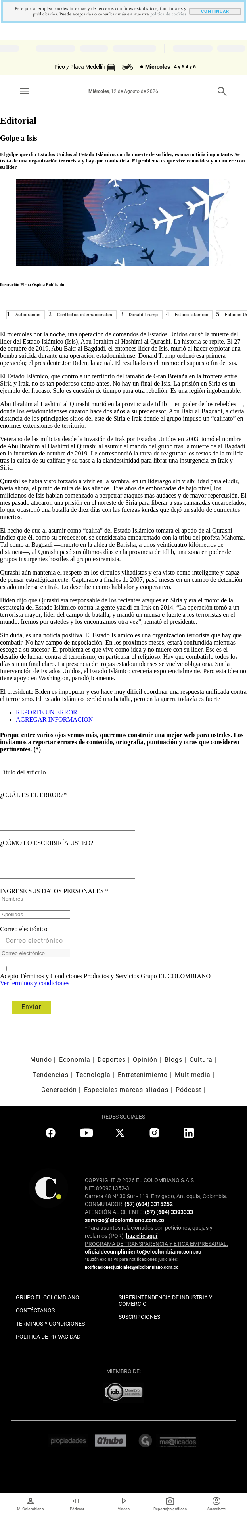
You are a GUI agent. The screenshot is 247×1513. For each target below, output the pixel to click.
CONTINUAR (215, 11)
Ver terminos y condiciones (34, 995)
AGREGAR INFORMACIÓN (54, 719)
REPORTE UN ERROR (46, 712)
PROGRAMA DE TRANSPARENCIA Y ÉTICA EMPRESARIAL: (156, 1255)
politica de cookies (168, 14)
